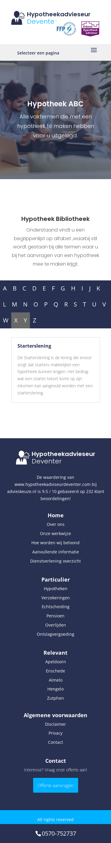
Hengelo (55, 689)
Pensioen (55, 616)
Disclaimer (55, 724)
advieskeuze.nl (21, 491)
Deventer (42, 21)
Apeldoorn (55, 661)
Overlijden (55, 625)
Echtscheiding (56, 606)
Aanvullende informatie (55, 552)
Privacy (55, 733)
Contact (55, 742)
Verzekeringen (55, 597)
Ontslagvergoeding (55, 634)
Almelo (55, 680)
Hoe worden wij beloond (55, 542)
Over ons (56, 524)
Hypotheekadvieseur (59, 14)
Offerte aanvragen (56, 785)
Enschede (55, 671)
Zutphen (55, 698)
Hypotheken (55, 588)
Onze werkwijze (55, 533)
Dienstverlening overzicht (55, 561)
